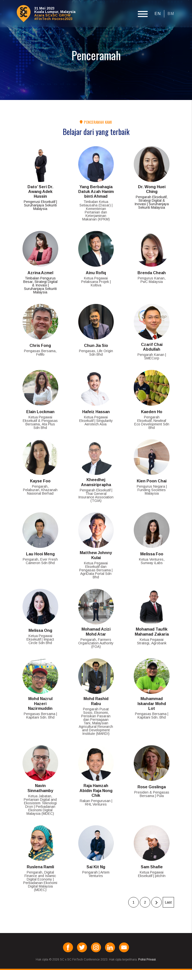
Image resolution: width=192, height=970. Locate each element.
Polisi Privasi (147, 959)
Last (168, 902)
